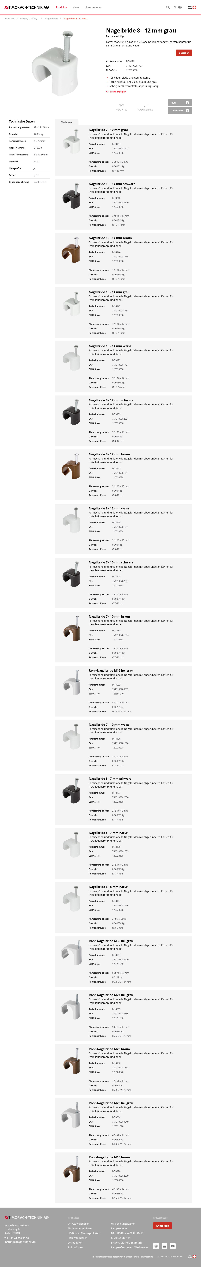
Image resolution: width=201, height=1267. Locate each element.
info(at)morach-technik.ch (20, 1241)
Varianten (66, 122)
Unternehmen (93, 7)
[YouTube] (173, 1246)
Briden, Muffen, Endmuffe (126, 1242)
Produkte (61, 7)
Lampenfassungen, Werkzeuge (129, 1247)
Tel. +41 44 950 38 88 (16, 1238)
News (76, 7)
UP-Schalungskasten (123, 1223)
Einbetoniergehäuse (80, 1228)
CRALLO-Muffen (120, 1238)
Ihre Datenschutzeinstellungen (108, 1256)
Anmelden (162, 1226)
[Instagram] (156, 1246)
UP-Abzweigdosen (78, 1223)
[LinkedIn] (164, 1246)
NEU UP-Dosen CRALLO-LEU (127, 1233)
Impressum (147, 1256)
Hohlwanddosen (77, 1238)
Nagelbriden (51, 18)
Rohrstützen (75, 1247)
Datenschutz (132, 1256)
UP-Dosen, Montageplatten (84, 1233)
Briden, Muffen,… (29, 18)
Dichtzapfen (75, 1242)
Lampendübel (119, 1228)
